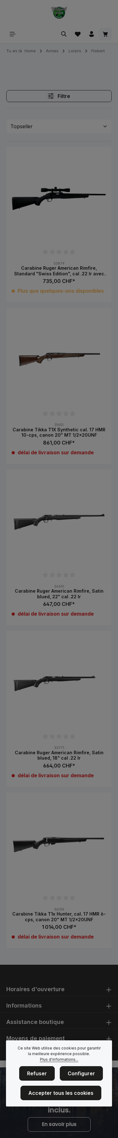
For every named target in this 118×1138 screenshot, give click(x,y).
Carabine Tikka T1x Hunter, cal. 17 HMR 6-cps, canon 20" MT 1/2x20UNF (59, 916)
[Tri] (59, 126)
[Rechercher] (64, 34)
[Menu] (12, 34)
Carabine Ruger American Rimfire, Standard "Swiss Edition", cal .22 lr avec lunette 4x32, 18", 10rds (59, 270)
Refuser (37, 1075)
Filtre (59, 96)
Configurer (81, 1075)
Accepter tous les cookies (60, 1094)
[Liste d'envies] (77, 34)
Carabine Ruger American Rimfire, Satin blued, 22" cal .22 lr (59, 593)
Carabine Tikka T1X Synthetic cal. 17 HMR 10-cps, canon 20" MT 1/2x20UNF (59, 432)
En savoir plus (59, 1124)
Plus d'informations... (59, 1061)
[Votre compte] (91, 34)
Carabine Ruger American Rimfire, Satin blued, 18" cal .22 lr (59, 755)
